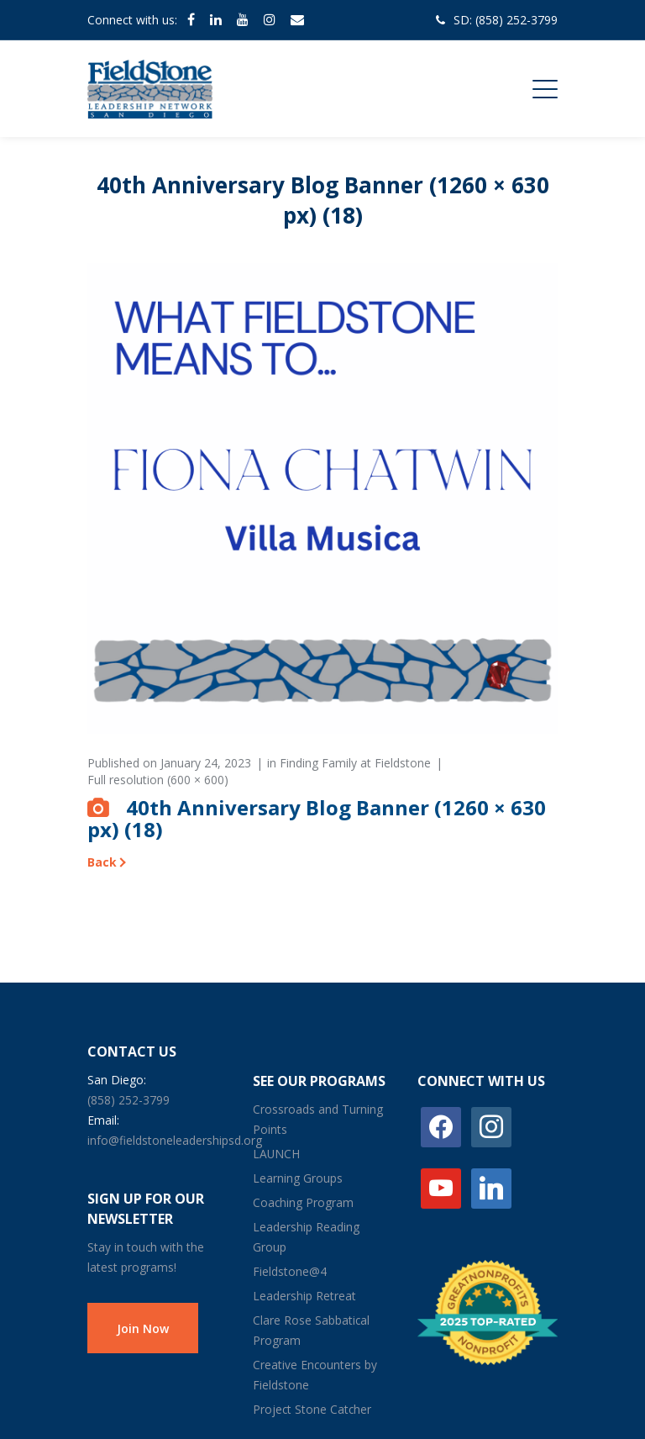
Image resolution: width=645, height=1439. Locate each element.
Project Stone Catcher (312, 1409)
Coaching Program (303, 1202)
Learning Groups (298, 1178)
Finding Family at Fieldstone (355, 763)
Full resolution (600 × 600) (157, 780)
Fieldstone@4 (290, 1271)
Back (102, 862)
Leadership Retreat (304, 1296)
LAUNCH (276, 1154)
